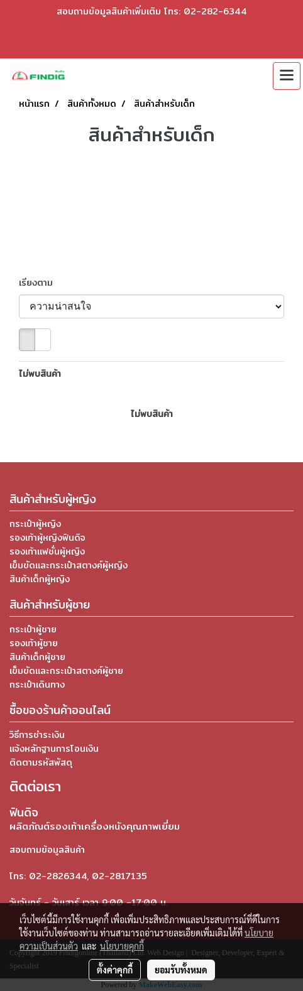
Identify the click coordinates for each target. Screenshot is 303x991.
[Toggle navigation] (286, 76)
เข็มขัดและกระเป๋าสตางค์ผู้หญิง (68, 565)
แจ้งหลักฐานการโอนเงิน (54, 748)
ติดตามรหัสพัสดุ (40, 762)
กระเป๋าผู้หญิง (35, 524)
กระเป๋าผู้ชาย (33, 629)
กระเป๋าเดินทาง (37, 684)
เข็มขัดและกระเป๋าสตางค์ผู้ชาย (66, 671)
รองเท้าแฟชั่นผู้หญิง (47, 551)
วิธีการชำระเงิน (37, 735)
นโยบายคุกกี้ (122, 945)
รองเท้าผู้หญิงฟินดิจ (47, 537)
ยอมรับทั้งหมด (181, 969)
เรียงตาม (40, 283)
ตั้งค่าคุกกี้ (115, 969)
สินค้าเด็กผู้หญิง (39, 579)
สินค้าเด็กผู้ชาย (37, 657)
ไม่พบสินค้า (40, 374)
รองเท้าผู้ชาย (33, 643)
